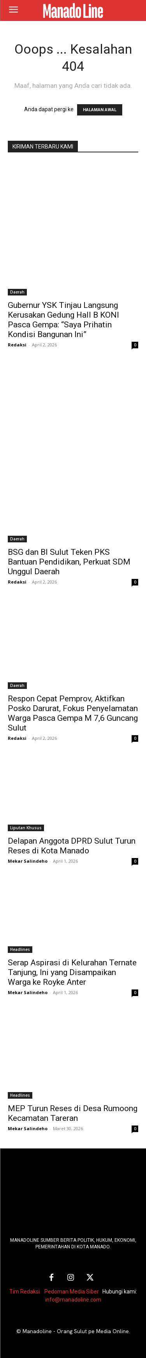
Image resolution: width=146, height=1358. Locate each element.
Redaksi (17, 345)
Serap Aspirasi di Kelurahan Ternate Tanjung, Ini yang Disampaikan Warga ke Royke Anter (72, 972)
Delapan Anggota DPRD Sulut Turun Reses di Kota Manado (71, 845)
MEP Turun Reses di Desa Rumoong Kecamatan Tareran (72, 1113)
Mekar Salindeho (27, 861)
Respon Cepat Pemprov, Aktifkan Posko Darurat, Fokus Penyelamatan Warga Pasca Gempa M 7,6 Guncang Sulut (73, 713)
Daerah (17, 292)
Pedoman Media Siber (71, 1291)
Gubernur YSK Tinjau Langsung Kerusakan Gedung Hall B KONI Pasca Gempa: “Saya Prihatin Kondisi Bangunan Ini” (63, 320)
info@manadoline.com (73, 1300)
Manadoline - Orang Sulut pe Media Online (76, 1331)
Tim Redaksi (24, 1291)
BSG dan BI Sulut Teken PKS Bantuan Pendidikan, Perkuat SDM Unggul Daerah (69, 561)
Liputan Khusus (26, 827)
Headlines (20, 949)
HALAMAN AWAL (99, 109)
